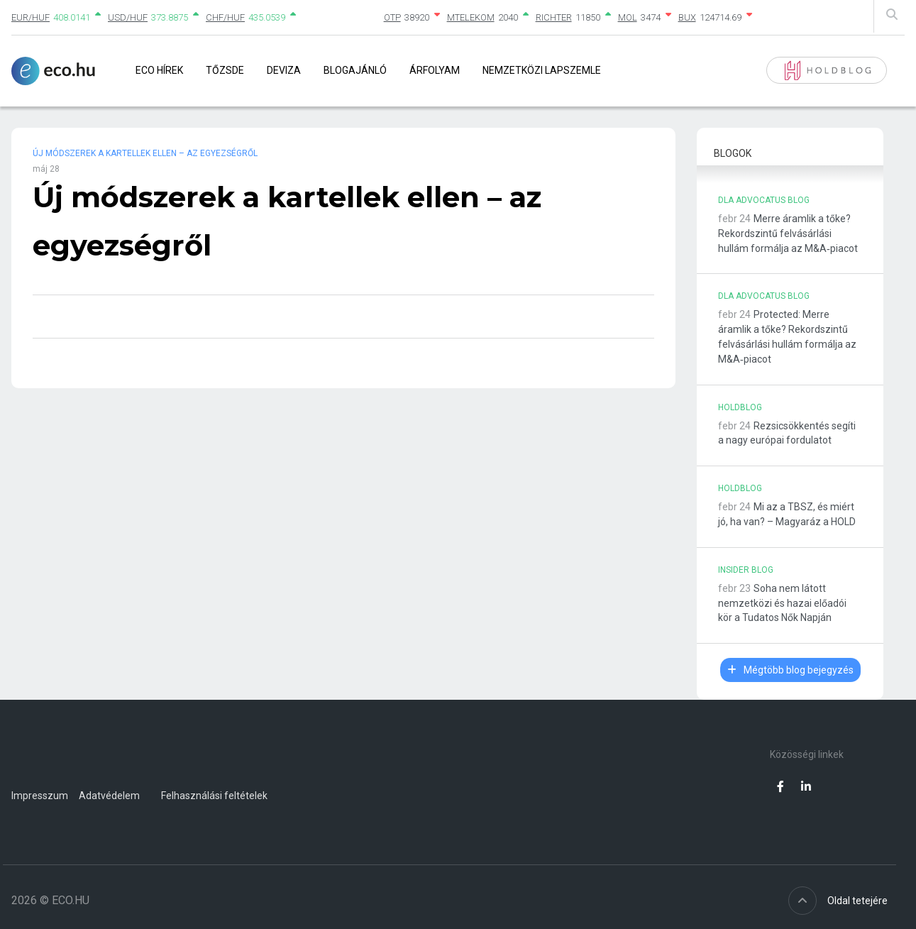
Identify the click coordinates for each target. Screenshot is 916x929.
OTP (392, 17)
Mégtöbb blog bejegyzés (790, 670)
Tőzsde (225, 70)
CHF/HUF (225, 17)
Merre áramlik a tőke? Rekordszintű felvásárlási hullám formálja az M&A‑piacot (788, 233)
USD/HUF (128, 17)
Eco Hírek (159, 70)
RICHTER (554, 17)
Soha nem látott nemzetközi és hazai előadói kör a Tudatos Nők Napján (782, 603)
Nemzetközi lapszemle (541, 70)
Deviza (284, 70)
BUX (687, 17)
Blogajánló (355, 70)
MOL (627, 17)
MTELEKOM (471, 17)
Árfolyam (434, 70)
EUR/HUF (30, 17)
